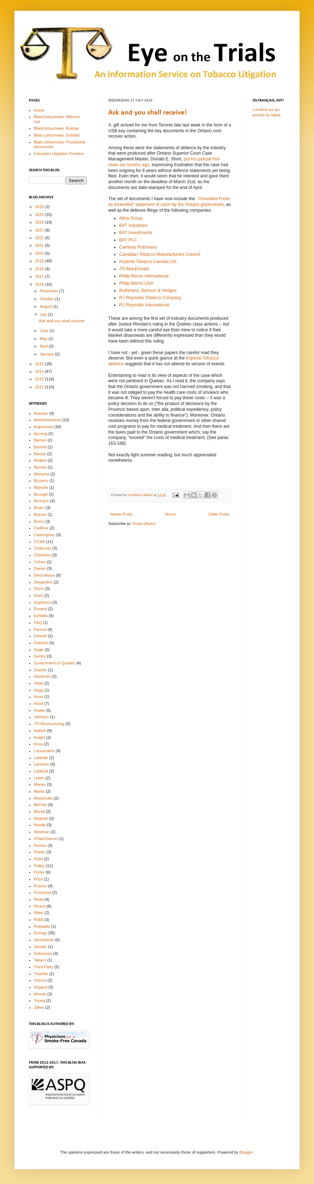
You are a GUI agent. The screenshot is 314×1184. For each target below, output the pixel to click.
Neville (40, 825)
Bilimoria (41, 474)
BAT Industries (133, 225)
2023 (40, 230)
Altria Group (131, 218)
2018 (40, 269)
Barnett (40, 447)
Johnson (41, 717)
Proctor (40, 886)
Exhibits (41, 615)
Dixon (39, 588)
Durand (40, 609)
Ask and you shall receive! (147, 112)
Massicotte (43, 798)
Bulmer (40, 514)
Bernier (40, 467)
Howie (39, 710)
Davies (40, 568)
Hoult (38, 703)
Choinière (42, 555)
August (46, 306)
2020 (40, 253)
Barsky (40, 454)
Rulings (40, 933)
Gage (39, 649)
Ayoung (40, 433)
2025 (40, 214)
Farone (40, 629)
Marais (40, 784)
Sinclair (40, 946)
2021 (40, 245)
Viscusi (40, 980)
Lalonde (41, 757)
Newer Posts (121, 514)
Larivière (41, 764)
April (44, 346)
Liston (39, 778)
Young (39, 1000)
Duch (38, 595)
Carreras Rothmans (138, 247)
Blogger (246, 1152)
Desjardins (43, 582)
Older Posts (219, 514)
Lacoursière (44, 751)
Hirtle (38, 683)
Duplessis (42, 602)
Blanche (41, 487)
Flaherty (41, 643)
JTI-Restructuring (49, 724)
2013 (40, 379)
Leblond (41, 771)
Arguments (43, 427)
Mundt (39, 811)
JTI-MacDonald (134, 268)
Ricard (39, 906)
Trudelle (41, 974)
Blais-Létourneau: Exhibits (57, 135)
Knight (39, 737)
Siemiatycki (44, 940)
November (49, 291)
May (44, 338)
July (44, 314)
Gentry (40, 656)
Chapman (42, 548)
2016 (40, 284)
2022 (40, 238)
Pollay (39, 866)
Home (170, 514)
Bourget (41, 494)
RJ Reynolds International (144, 304)
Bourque (41, 501)
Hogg (38, 690)
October (47, 299)
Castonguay (44, 535)
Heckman (42, 676)
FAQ (38, 622)
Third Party (43, 967)
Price (38, 879)
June (44, 330)
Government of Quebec (54, 663)
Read (38, 899)
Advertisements (47, 420)
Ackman (41, 413)
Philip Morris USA (136, 283)
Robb (38, 919)
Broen (39, 507)
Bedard (40, 460)
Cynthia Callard (140, 495)
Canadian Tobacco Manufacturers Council (159, 254)
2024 (40, 222)
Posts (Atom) (144, 523)
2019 (40, 261)
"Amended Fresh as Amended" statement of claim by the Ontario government (169, 201)
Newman (41, 832)
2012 (40, 387)
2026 (40, 206)
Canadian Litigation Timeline (59, 153)
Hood (38, 696)
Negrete (41, 818)
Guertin (40, 670)
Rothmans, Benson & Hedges (147, 290)
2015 (40, 364)
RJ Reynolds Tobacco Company (150, 297)
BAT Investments (135, 232)
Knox (38, 744)
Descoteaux (44, 575)
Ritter (38, 912)
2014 (40, 371)
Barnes (40, 440)
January (47, 354)
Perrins (40, 845)
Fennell (40, 636)
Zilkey (39, 1007)
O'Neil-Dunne (46, 838)
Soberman (43, 953)
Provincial (42, 892)
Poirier (39, 852)
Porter (39, 872)
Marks (39, 791)
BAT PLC (128, 239)
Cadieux (41, 528)
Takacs (40, 960)
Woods (40, 994)
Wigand (40, 987)
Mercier (40, 804)
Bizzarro (41, 480)
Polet (38, 859)
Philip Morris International (143, 276)
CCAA (39, 541)
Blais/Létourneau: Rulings (56, 128)
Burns (39, 521)
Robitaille (42, 926)
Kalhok (40, 730)
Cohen (39, 562)
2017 (40, 276)
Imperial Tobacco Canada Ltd (147, 261)
